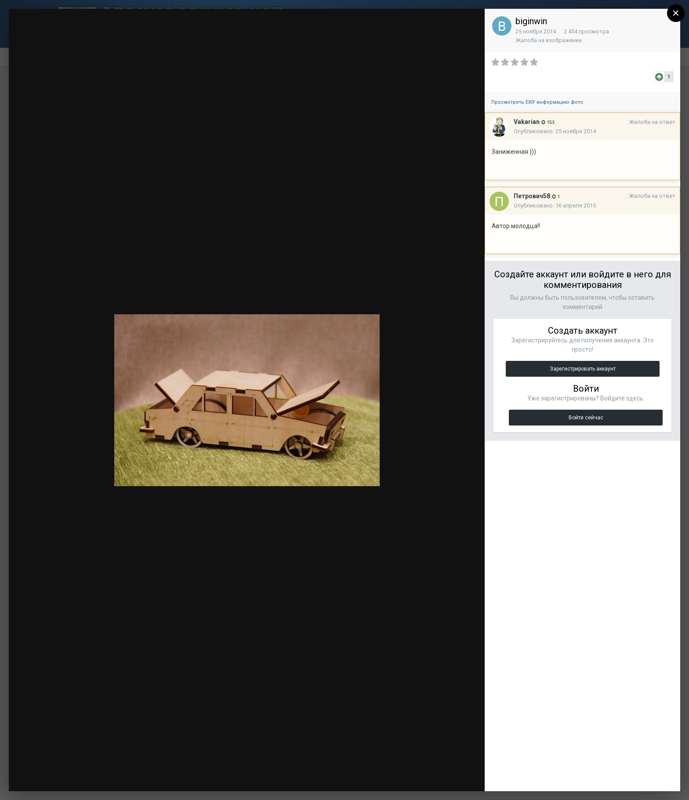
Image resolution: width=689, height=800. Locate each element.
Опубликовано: (555, 131)
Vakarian (527, 121)
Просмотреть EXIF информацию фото (537, 102)
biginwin (531, 21)
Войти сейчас (586, 418)
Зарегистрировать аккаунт (583, 369)
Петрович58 (532, 196)
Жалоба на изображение (548, 40)
